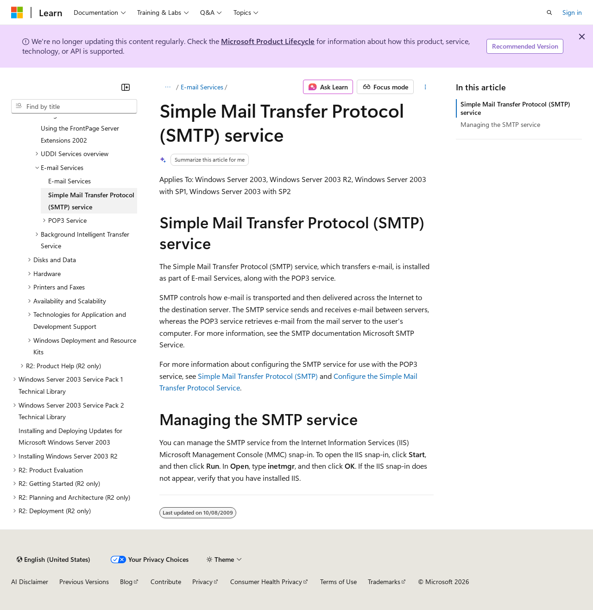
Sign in (572, 12)
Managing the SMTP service (500, 124)
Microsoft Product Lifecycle (268, 41)
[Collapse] (125, 87)
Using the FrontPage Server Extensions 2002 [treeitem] (80, 134)
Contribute (166, 581)
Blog (126, 581)
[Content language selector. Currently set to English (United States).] (53, 559)
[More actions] (425, 87)
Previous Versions (84, 581)
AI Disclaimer (29, 581)
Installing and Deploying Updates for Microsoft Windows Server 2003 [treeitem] (70, 436)
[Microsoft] (17, 12)
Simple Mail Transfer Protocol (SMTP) (258, 376)
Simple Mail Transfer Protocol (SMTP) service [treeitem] (91, 200)
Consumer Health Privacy (266, 581)
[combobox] (74, 106)
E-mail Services (202, 86)
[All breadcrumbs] (167, 87)
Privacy (202, 581)
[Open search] (549, 12)
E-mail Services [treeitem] (69, 180)
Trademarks (384, 581)
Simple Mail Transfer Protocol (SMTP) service (515, 108)
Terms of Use (338, 581)
